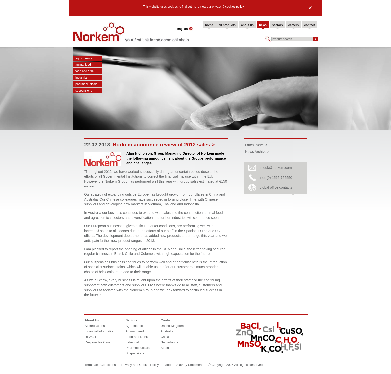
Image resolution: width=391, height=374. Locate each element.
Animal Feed (83, 64)
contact (309, 25)
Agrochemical (84, 58)
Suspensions (83, 90)
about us (247, 25)
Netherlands (169, 342)
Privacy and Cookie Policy (140, 365)
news (263, 25)
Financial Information (100, 331)
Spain (165, 348)
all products (227, 25)
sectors (277, 25)
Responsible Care (97, 342)
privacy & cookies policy (228, 6)
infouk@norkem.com (276, 168)
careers (293, 25)
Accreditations (95, 326)
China (165, 337)
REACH (90, 337)
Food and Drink (84, 71)
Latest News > (256, 145)
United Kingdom (172, 326)
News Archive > (257, 152)
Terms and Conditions (100, 365)
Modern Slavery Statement (183, 365)
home (209, 25)
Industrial (81, 77)
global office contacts (276, 187)
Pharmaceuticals (86, 84)
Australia (167, 331)
